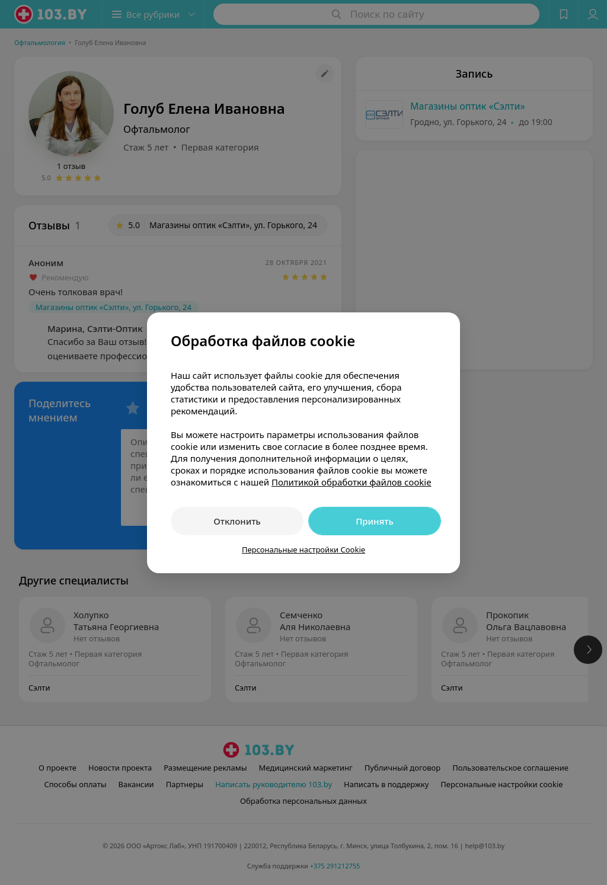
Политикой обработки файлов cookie (351, 482)
